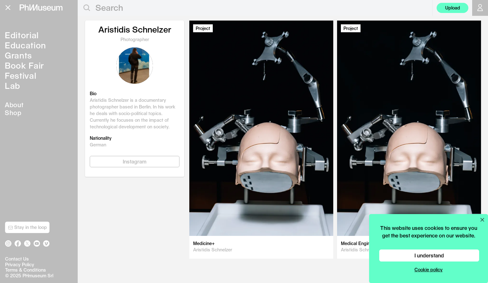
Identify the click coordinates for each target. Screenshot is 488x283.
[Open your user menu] (480, 8)
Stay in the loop (27, 227)
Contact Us (17, 258)
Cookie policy (428, 269)
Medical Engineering (362, 243)
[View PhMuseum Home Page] (41, 7)
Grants (18, 55)
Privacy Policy (19, 264)
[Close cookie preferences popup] (482, 220)
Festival (20, 75)
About (14, 104)
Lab (12, 85)
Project (203, 28)
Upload (452, 7)
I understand (429, 255)
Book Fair (24, 65)
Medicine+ (204, 243)
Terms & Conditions (25, 270)
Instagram (134, 161)
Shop (13, 112)
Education (25, 45)
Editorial (22, 35)
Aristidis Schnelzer (212, 249)
